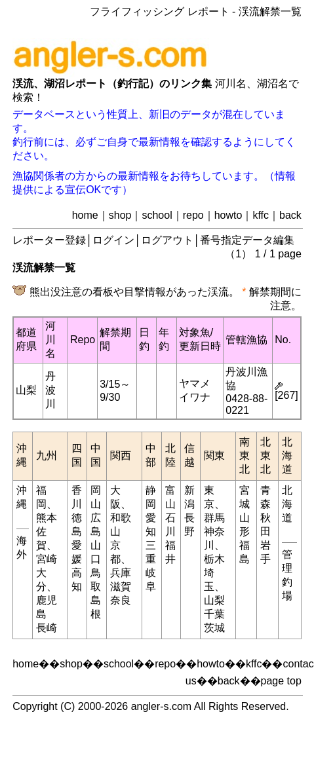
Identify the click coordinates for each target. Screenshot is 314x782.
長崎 (46, 627)
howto (228, 215)
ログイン (113, 240)
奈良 (120, 600)
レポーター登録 (49, 240)
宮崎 (46, 559)
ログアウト (167, 240)
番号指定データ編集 (247, 240)
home (85, 215)
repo (193, 215)
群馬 (214, 517)
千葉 (214, 614)
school (157, 215)
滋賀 (120, 586)
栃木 (214, 559)
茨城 (214, 627)
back (290, 215)
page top (281, 680)
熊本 (46, 517)
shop (120, 215)
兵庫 (120, 572)
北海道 (287, 504)
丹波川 (50, 390)
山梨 (26, 390)
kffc (260, 215)
